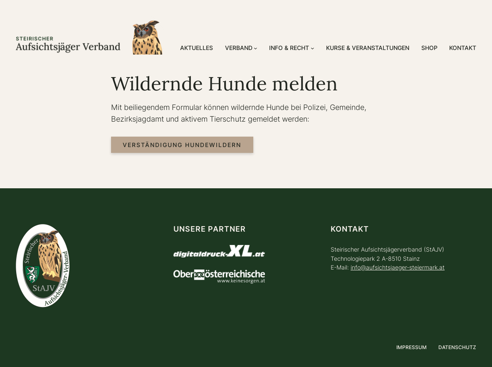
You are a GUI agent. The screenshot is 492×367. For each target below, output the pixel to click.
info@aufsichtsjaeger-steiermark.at (398, 267)
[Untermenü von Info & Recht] (312, 48)
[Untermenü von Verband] (255, 48)
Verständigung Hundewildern (182, 144)
